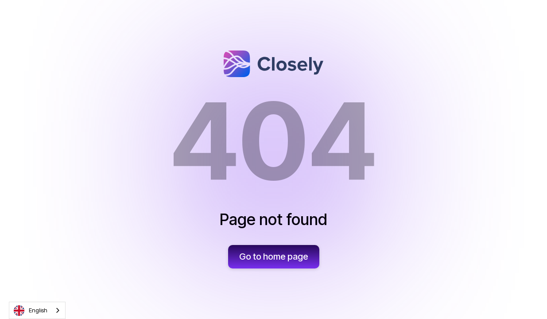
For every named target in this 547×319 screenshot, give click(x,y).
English (30, 310)
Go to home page (273, 256)
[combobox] (37, 310)
